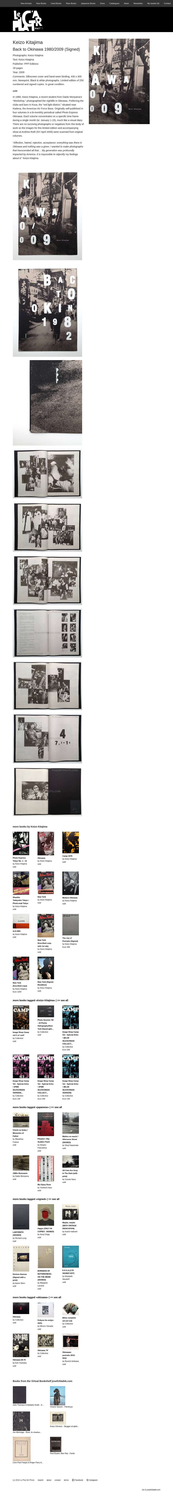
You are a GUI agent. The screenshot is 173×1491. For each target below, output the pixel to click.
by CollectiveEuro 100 (21, 1090)
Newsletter (138, 3)
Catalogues (114, 3)
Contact (167, 3)
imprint (40, 1480)
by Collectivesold (18, 1320)
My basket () (153, 3)
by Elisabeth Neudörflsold (68, 1276)
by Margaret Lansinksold (45, 1280)
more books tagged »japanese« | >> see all (37, 1107)
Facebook (77, 1480)
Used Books (56, 3)
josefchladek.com (153, 1490)
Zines (102, 3)
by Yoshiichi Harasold (45, 1187)
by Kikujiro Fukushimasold (44, 1145)
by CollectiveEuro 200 (70, 1041)
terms (66, 1480)
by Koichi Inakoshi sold (69, 1228)
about (49, 1480)
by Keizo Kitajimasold (45, 861)
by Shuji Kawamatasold (70, 1142)
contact (58, 1480)
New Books (41, 3)
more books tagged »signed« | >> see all (36, 1199)
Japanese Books (88, 3)
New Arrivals (26, 3)
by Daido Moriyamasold (21, 1176)
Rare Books (71, 3)
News (126, 3)
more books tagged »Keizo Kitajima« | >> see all (40, 1000)
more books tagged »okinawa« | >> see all (37, 1297)
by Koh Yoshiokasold (20, 1363)
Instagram (91, 1480)
